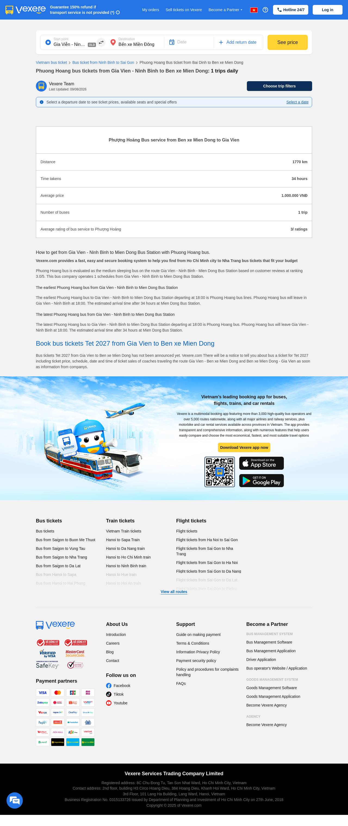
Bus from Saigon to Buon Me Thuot (65, 540)
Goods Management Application (273, 696)
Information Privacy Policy (198, 652)
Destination (127, 39)
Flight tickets (191, 521)
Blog (110, 652)
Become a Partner (226, 10)
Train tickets (120, 521)
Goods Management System (272, 680)
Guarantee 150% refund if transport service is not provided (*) (82, 10)
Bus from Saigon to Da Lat (58, 566)
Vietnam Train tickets (123, 531)
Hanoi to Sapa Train (123, 540)
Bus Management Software (269, 642)
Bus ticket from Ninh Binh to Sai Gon (100, 62)
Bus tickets (49, 521)
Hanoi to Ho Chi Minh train (128, 557)
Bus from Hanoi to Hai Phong (60, 583)
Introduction (116, 634)
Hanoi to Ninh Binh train (126, 566)
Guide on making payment (198, 634)
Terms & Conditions (192, 643)
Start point (61, 39)
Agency (253, 716)
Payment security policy (196, 660)
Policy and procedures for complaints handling (207, 672)
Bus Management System (269, 634)
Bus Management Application (271, 651)
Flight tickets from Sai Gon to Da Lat (206, 580)
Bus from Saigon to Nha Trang (61, 557)
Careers (113, 643)
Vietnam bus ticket (51, 62)
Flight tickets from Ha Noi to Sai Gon (207, 540)
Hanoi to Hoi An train (123, 583)
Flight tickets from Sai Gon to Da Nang (208, 571)
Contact (112, 660)
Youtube (121, 703)
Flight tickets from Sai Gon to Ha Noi (207, 562)
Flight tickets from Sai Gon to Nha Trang (204, 551)
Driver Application (261, 659)
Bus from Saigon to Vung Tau (60, 548)
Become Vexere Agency (266, 705)
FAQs (181, 683)
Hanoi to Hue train (121, 574)
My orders (150, 10)
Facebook (122, 685)
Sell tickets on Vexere (184, 10)
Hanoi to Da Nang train (125, 548)
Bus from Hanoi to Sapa (56, 574)
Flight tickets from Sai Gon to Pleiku (206, 589)
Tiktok (119, 694)
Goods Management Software (271, 688)
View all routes (174, 591)
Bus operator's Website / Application (276, 668)
